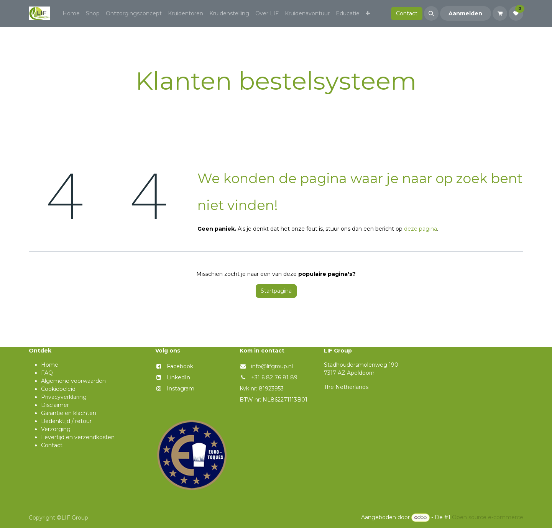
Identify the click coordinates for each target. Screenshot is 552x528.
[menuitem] (71, 14)
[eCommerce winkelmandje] (500, 13)
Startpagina (276, 290)
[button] (431, 13)
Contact (406, 13)
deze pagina (420, 228)
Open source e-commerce (487, 517)
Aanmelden (465, 13)
